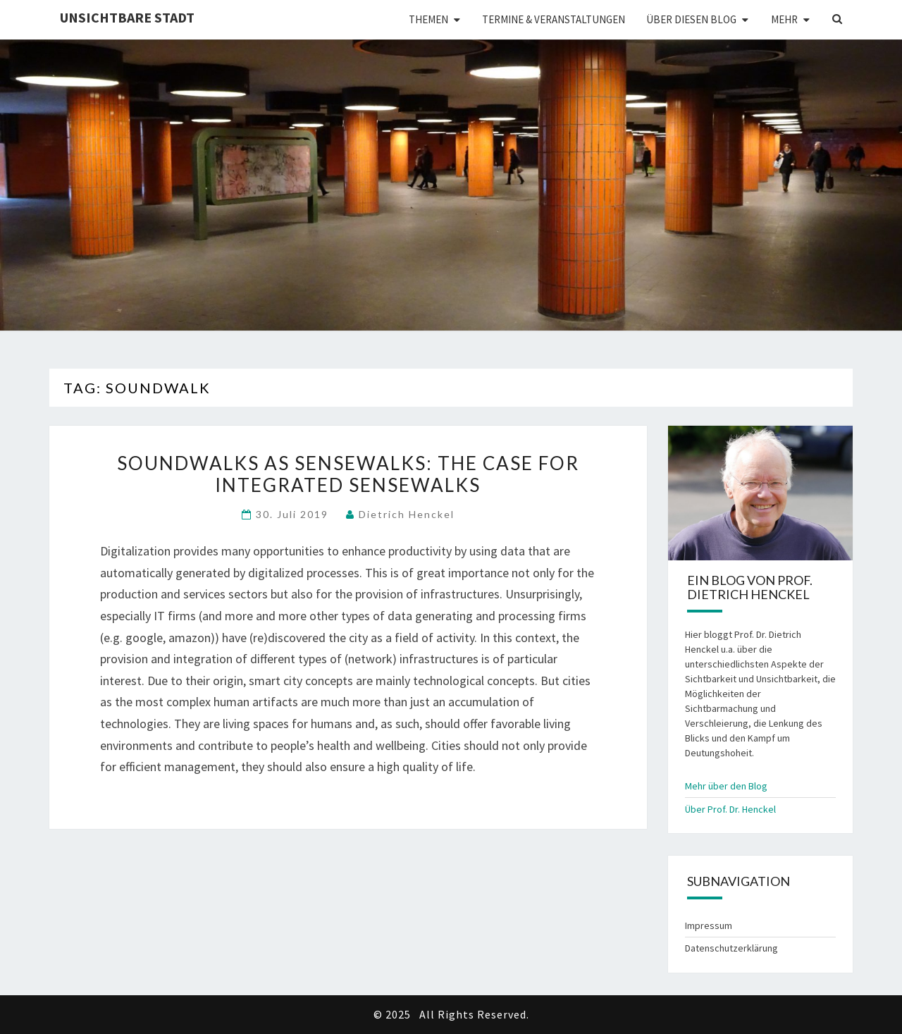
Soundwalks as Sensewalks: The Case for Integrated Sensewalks (348, 474)
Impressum (708, 925)
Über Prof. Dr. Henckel (730, 809)
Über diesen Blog (691, 19)
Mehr (784, 19)
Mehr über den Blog (726, 786)
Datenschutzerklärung (731, 948)
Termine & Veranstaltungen (553, 19)
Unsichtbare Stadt (127, 17)
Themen (428, 19)
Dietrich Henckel (407, 514)
